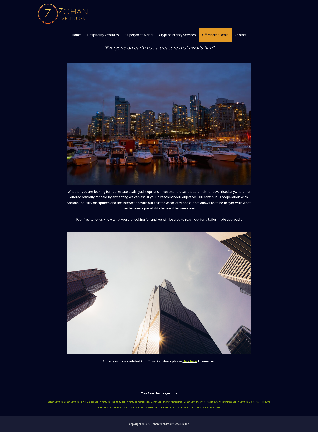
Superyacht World (139, 35)
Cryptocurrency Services (177, 35)
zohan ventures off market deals (167, 401)
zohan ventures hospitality (108, 401)
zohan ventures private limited (79, 401)
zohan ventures (55, 401)
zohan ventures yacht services (136, 401)
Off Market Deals (215, 35)
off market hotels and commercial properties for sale (194, 407)
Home (76, 35)
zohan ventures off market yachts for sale (148, 407)
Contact (240, 35)
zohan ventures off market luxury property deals (208, 401)
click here (190, 361)
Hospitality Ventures (103, 35)
